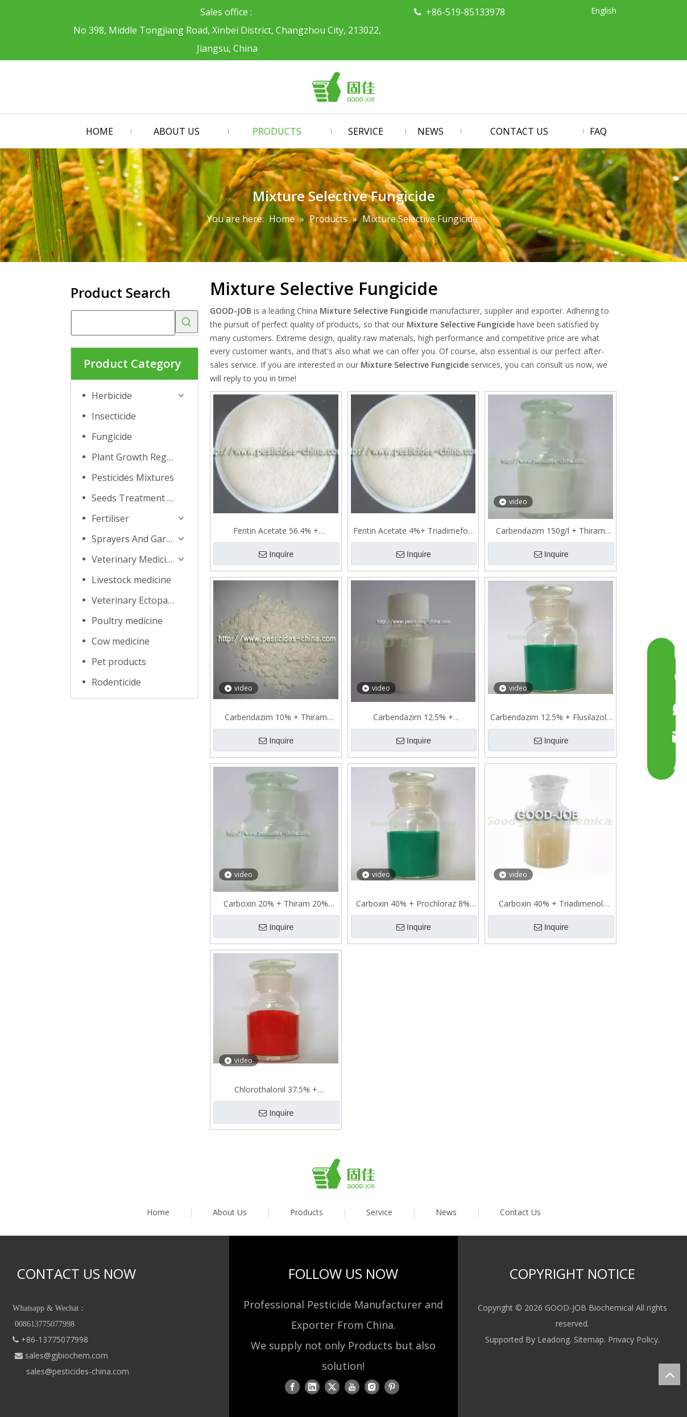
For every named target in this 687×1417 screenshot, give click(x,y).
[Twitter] (332, 1386)
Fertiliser (110, 518)
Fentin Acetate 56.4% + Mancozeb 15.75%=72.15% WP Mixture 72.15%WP (276, 531)
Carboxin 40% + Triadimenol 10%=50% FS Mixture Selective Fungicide (550, 903)
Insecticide (114, 416)
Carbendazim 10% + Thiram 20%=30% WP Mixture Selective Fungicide (276, 717)
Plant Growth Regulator (139, 457)
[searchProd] (123, 322)
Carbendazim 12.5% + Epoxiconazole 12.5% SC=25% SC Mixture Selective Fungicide (413, 717)
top (669, 1374)
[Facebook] (292, 1386)
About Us (230, 1212)
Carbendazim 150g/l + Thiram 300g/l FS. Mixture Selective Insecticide (550, 531)
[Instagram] (372, 1386)
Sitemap (589, 1339)
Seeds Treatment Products (139, 498)
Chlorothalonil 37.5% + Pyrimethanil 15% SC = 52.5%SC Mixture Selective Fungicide (275, 1089)
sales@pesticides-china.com (77, 1371)
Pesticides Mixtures (133, 477)
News (446, 1212)
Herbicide (112, 395)
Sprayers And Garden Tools (139, 539)
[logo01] (343, 1173)
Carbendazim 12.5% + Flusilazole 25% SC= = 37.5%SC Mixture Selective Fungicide (550, 717)
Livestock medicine (131, 580)
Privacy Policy (633, 1339)
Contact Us (520, 1212)
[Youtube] (352, 1386)
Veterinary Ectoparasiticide (139, 600)
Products (306, 1212)
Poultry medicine (127, 620)
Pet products (119, 661)
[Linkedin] (312, 1386)
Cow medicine (121, 641)
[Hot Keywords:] (186, 321)
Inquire (276, 554)
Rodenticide (116, 682)
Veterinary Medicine (134, 559)
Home (158, 1212)
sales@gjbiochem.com (66, 1355)
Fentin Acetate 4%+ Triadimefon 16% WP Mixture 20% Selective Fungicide (413, 531)
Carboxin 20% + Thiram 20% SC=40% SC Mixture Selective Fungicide (275, 903)
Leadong (553, 1339)
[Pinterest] (391, 1386)
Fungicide (112, 436)
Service (379, 1212)
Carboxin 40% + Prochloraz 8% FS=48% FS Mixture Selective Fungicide (413, 903)
